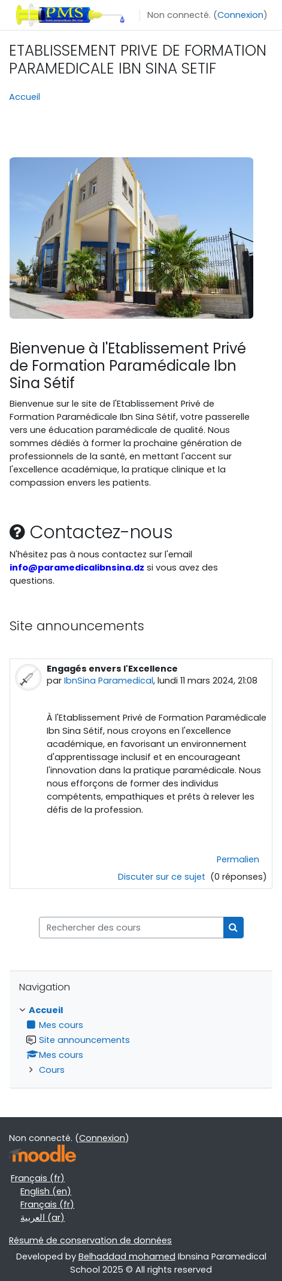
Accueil (24, 97)
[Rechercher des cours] (131, 927)
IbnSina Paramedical (108, 681)
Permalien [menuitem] (238, 859)
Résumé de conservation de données (90, 1240)
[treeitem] (141, 1040)
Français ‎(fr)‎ (38, 1178)
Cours (52, 1070)
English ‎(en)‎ (45, 1191)
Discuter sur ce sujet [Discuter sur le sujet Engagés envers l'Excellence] (163, 877)
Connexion (240, 15)
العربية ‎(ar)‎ (42, 1218)
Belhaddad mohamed (126, 1256)
